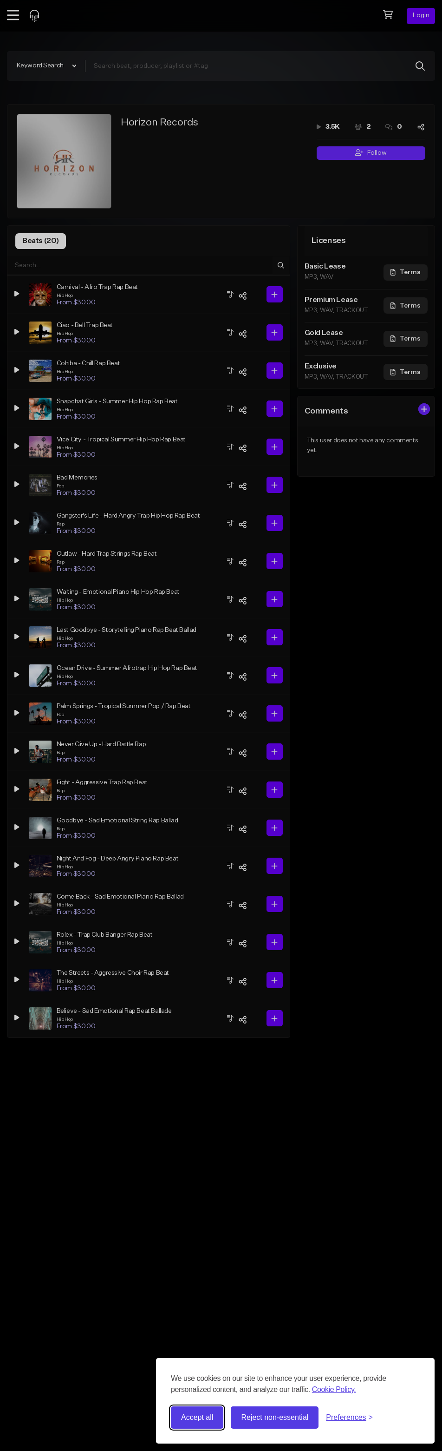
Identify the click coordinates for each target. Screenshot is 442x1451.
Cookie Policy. (334, 1389)
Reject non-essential (274, 1417)
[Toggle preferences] (349, 1417)
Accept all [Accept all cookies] (197, 1417)
